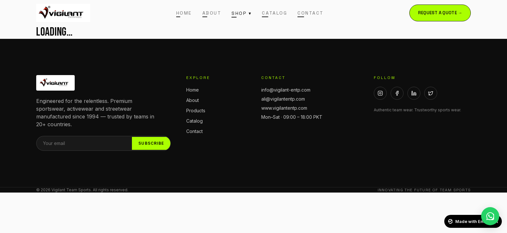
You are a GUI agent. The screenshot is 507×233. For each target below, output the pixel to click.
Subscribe (151, 143)
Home (184, 13)
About (211, 13)
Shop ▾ (242, 13)
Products (195, 110)
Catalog (274, 13)
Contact (310, 13)
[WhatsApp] (490, 216)
